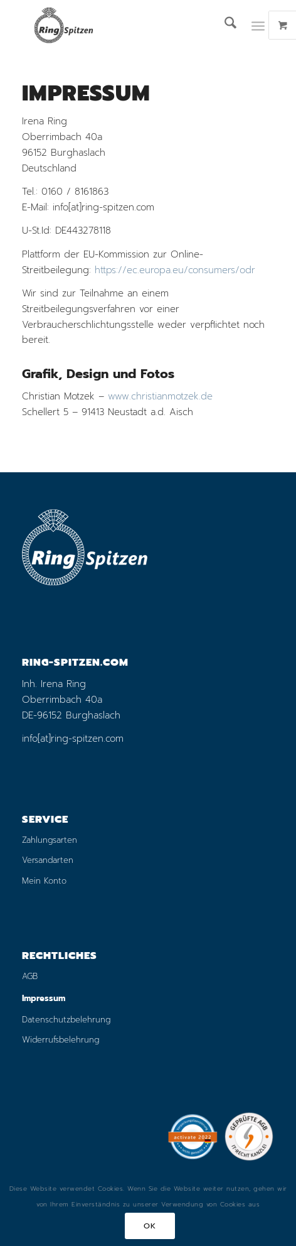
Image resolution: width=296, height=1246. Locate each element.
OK (150, 1226)
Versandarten (47, 860)
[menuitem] (224, 25)
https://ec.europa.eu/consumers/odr (175, 270)
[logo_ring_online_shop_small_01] (122, 25)
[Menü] (258, 25)
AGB (30, 976)
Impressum (43, 998)
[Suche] (224, 25)
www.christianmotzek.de (160, 396)
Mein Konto (44, 881)
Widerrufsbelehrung (60, 1040)
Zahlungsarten (49, 840)
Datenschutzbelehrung (66, 1020)
